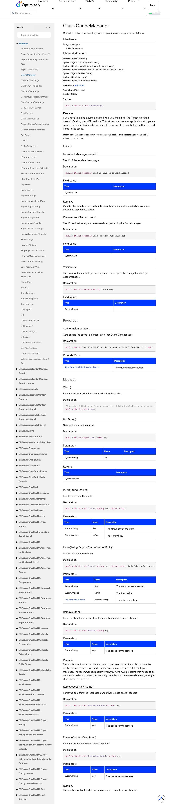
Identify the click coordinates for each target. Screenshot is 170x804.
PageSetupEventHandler (33, 211)
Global (24, 140)
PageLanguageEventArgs (33, 200)
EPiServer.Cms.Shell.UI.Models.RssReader (35, 672)
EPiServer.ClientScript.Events (33, 471)
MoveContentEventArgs (32, 173)
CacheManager (28, 74)
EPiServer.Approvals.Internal (32, 424)
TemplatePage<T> (29, 298)
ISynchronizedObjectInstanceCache (82, 367)
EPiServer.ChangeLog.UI (30, 459)
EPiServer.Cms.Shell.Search (32, 510)
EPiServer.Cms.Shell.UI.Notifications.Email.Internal (31, 692)
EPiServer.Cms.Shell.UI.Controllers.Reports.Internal (35, 620)
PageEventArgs (28, 195)
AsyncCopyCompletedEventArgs (34, 61)
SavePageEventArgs (30, 266)
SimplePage (26, 282)
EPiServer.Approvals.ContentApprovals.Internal (32, 407)
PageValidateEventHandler (34, 233)
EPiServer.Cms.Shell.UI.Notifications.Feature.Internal (32, 702)
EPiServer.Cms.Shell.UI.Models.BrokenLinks (33, 642)
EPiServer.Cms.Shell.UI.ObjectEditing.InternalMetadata (33, 781)
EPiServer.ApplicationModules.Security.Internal (33, 381)
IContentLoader (28, 157)
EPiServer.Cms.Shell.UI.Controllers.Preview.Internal (35, 610)
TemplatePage (28, 293)
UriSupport (26, 309)
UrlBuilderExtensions (31, 342)
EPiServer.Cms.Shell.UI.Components (30, 580)
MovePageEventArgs (31, 179)
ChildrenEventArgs (30, 80)
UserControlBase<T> (30, 353)
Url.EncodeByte (28, 331)
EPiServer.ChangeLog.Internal (33, 453)
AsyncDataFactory (29, 69)
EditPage (25, 135)
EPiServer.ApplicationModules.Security (33, 371)
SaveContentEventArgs (32, 261)
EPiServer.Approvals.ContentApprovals (32, 396)
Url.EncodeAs (27, 325)
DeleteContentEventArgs (33, 129)
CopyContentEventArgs (32, 102)
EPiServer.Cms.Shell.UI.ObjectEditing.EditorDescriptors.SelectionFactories (35, 759)
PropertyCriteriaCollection (33, 250)
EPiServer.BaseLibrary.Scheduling (35, 442)
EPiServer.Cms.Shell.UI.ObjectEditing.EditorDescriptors (33, 732)
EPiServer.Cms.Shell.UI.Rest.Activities (32, 797)
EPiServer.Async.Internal (30, 436)
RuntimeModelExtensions (33, 255)
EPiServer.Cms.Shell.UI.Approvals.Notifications (35, 549)
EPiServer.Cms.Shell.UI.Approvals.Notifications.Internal (35, 560)
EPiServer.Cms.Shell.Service (32, 516)
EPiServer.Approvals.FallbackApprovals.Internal (32, 417)
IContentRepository (30, 162)
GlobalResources (29, 146)
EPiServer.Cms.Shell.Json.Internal (34, 504)
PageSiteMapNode (30, 217)
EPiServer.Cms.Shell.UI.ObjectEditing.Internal (33, 771)
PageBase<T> (27, 190)
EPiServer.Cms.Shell (28, 487)
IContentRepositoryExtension (35, 168)
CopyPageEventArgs (31, 107)
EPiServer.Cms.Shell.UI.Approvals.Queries (35, 570)
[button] (53, 8)
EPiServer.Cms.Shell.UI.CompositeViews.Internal (35, 590)
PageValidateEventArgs (32, 228)
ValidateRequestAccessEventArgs (35, 361)
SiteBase (25, 287)
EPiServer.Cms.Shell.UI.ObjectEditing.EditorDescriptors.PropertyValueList (35, 744)
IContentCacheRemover (32, 151)
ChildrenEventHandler (31, 85)
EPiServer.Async (26, 430)
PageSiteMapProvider (31, 222)
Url (22, 314)
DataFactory (27, 113)
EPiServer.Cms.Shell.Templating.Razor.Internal (34, 534)
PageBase (25, 184)
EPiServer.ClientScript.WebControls (32, 479)
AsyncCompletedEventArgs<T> (36, 54)
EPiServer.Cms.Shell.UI (29, 542)
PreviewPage (27, 239)
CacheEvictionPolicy (75, 599)
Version (20, 26)
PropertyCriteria (28, 244)
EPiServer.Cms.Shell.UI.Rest (32, 789)
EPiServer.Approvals (28, 389)
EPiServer (23, 43)
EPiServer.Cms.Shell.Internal (32, 498)
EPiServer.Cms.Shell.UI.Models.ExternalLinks (33, 652)
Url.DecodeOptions (30, 320)
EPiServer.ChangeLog (29, 448)
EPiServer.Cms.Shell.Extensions (34, 492)
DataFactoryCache (30, 118)
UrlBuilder (25, 336)
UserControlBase (29, 347)
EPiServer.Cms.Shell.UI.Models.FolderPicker (33, 662)
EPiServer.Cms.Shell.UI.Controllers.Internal (35, 600)
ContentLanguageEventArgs (34, 96)
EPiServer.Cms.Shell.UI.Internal (33, 628)
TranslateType (27, 303)
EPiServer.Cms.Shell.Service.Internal (32, 524)
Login (153, 5)
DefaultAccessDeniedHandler (35, 124)
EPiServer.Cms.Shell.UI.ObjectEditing (33, 722)
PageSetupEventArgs (31, 206)
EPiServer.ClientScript (29, 465)
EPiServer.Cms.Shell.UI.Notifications (30, 682)
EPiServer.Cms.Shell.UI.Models (33, 634)
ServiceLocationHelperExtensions (32, 274)
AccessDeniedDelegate (32, 48)
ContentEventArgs (30, 91)
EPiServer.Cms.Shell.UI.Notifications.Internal (30, 712)
